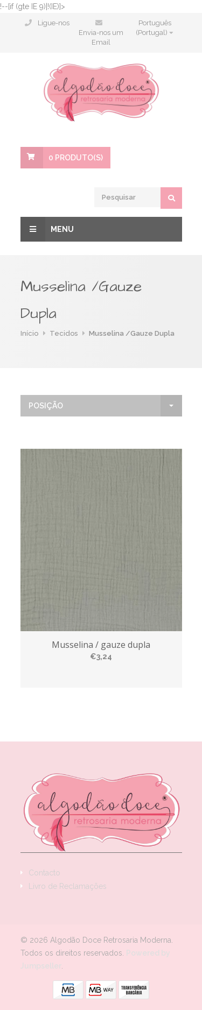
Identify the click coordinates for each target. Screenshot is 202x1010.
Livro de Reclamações (68, 886)
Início (29, 333)
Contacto (44, 872)
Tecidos (64, 333)
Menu (47, 229)
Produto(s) (75, 157)
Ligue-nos (53, 23)
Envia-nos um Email (101, 37)
